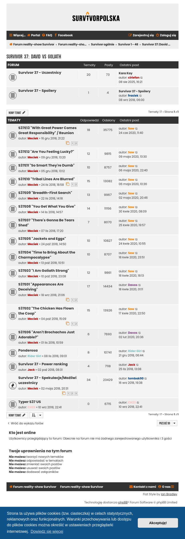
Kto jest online (22, 432)
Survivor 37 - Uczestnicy (39, 72)
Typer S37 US (29, 401)
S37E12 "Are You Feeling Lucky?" (46, 151)
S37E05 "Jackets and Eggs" (42, 238)
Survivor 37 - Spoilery (37, 90)
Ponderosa (28, 350)
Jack (31, 370)
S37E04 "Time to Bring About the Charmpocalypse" (46, 255)
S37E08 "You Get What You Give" (46, 206)
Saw (131, 128)
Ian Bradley (169, 494)
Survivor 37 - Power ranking (43, 364)
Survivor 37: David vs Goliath (34, 56)
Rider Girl (34, 356)
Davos (132, 285)
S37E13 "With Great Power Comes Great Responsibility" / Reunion (47, 130)
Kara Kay (125, 73)
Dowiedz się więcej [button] (47, 531)
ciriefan (133, 77)
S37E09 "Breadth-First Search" (45, 192)
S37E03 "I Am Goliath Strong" (43, 270)
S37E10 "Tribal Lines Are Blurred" (46, 179)
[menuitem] (33, 35)
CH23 (31, 407)
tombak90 (136, 378)
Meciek (32, 138)
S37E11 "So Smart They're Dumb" (46, 165)
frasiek (133, 95)
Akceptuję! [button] (158, 523)
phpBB (123, 502)
